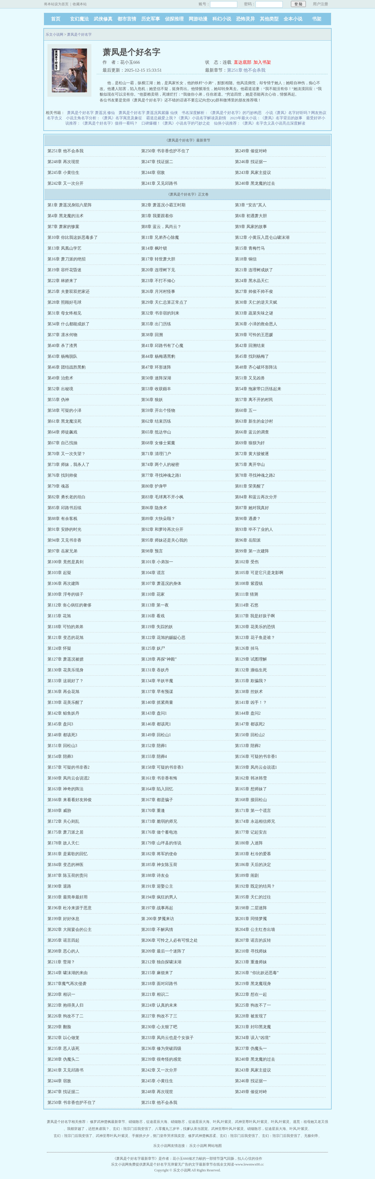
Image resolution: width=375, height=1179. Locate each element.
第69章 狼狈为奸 (250, 443)
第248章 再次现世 (63, 162)
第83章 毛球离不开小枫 (162, 497)
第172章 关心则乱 (63, 821)
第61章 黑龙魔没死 (64, 421)
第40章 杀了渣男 (62, 345)
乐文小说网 (54, 34)
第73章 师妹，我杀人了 (68, 464)
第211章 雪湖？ (61, 962)
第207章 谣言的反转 (253, 940)
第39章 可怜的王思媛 (254, 335)
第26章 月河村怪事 (158, 291)
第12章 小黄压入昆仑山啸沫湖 (262, 237)
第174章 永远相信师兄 (255, 821)
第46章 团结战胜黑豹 (66, 367)
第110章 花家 (153, 594)
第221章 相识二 (155, 994)
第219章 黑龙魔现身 (253, 983)
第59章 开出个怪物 (158, 410)
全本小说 (293, 18)
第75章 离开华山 (250, 464)
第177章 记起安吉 (251, 832)
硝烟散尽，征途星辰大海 (148, 1122)
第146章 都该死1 (156, 724)
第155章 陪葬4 (154, 756)
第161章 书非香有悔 (159, 778)
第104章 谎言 (153, 573)
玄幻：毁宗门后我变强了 (132, 1129)
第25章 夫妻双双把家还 (68, 291)
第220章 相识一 (61, 994)
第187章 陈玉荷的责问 (67, 875)
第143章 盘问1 (154, 713)
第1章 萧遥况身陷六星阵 (69, 205)
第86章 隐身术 (154, 508)
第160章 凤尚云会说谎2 (68, 778)
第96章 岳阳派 (248, 540)
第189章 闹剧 (247, 875)
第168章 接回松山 (251, 800)
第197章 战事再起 (157, 908)
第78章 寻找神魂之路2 (255, 475)
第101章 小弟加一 (157, 562)
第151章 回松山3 (62, 746)
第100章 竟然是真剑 (65, 562)
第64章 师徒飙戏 (62, 432)
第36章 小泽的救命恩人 (256, 324)
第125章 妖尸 (153, 648)
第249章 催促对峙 (251, 151)
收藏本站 (80, 4)
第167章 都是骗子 (157, 800)
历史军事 (150, 18)
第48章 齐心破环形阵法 (256, 367)
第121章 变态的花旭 (65, 637)
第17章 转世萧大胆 (158, 259)
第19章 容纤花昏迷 (64, 270)
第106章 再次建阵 (63, 583)
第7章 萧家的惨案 (63, 226)
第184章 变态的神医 (65, 864)
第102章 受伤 (247, 562)
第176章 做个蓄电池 (159, 832)
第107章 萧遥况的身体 (161, 583)
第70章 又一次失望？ (66, 454)
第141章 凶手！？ (251, 702)
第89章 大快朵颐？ (158, 518)
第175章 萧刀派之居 (65, 832)
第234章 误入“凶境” (252, 1037)
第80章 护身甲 (154, 486)
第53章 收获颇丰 (156, 389)
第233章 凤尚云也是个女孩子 (167, 1037)
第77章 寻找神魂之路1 (161, 475)
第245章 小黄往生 (63, 172)
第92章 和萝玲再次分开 (162, 529)
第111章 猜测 (246, 594)
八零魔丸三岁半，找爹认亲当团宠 (181, 1129)
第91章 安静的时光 (64, 529)
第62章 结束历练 (156, 421)
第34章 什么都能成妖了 (68, 324)
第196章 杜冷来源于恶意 (69, 908)
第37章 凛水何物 (62, 335)
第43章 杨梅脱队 (62, 356)
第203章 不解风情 (157, 929)
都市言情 (126, 18)
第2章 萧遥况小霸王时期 (163, 205)
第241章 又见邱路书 (159, 183)
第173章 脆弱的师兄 (159, 821)
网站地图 (215, 1146)
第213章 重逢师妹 (251, 962)
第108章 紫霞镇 (249, 583)
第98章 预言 (152, 551)
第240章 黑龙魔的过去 (255, 183)
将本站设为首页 (56, 4)
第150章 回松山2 (250, 735)
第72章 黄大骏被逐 (252, 454)
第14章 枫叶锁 (154, 248)
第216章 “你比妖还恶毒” (257, 973)
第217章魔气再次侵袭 (66, 983)
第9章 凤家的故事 (251, 226)
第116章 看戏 (153, 616)
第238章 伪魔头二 (63, 1059)
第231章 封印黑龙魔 (253, 1027)
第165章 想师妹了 (251, 789)
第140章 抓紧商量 (157, 702)
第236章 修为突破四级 (161, 1048)
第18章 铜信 (246, 259)
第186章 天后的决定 (253, 864)
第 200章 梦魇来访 (157, 919)
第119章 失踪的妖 (157, 627)
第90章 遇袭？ (248, 518)
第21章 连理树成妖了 (254, 270)
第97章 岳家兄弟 (62, 551)
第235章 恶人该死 (63, 1048)
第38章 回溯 (152, 335)
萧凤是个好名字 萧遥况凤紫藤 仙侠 (148, 112)
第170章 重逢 (153, 810)
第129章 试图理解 (251, 659)
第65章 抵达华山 (156, 432)
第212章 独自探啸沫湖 (161, 962)
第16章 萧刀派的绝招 (66, 259)
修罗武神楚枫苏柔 (202, 1136)
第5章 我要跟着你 (157, 216)
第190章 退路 (59, 886)
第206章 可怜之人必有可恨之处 (169, 940)
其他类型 (269, 18)
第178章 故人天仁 (63, 843)
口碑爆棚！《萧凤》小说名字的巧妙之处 (176, 123)
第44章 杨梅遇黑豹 (158, 356)
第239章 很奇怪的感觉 (161, 1059)
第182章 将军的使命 (159, 854)
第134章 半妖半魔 (157, 681)
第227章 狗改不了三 (159, 1016)
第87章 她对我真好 (252, 508)
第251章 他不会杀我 (246, 70)
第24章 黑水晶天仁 (252, 281)
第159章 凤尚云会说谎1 (256, 767)
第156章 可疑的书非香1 (256, 756)
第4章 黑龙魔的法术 (65, 216)
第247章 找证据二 (157, 162)
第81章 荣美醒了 (250, 486)
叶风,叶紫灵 (222, 1122)
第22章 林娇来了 (62, 281)
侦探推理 (174, 18)
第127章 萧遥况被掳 (65, 659)
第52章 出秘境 (60, 389)
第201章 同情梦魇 (251, 919)
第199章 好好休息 (63, 919)
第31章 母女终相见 (64, 313)
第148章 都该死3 (62, 735)
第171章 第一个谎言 (253, 810)
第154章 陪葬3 (60, 756)
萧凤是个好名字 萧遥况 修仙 (91, 112)
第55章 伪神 (58, 399)
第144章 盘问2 (248, 713)
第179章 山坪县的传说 (161, 843)
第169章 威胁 (59, 810)
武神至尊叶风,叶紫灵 (251, 1122)
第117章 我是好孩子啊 (255, 616)
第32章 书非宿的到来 (160, 313)
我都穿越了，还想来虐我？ (88, 1129)
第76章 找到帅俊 (62, 475)
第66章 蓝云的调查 (252, 432)
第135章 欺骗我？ (251, 681)
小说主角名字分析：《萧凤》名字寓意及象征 (104, 118)
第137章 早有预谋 (157, 691)
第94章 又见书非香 (64, 540)
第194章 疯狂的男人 (159, 897)
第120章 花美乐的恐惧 (255, 627)
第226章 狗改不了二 (65, 1016)
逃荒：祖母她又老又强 (310, 1122)
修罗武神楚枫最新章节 (107, 1122)
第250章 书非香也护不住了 (165, 151)
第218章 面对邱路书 (159, 983)
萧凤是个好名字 (79, 34)
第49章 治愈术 (60, 378)
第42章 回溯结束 (250, 345)
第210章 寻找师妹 (251, 951)
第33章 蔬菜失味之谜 (254, 313)
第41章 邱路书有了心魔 (162, 345)
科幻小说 (221, 18)
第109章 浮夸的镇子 (65, 594)
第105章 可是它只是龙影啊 (259, 573)
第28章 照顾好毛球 (64, 302)
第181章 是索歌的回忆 (67, 854)
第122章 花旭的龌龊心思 (163, 637)
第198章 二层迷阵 (251, 908)
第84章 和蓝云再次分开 (256, 497)
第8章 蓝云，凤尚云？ (161, 226)
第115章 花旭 (59, 616)
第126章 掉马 (247, 648)
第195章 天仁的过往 (253, 897)
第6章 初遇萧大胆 (251, 216)
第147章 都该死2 (250, 724)
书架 (316, 18)
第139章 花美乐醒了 (65, 702)
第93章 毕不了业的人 (254, 529)
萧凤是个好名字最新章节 (135, 1158)
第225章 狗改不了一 (253, 1005)
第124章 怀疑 (59, 648)
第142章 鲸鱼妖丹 (63, 713)
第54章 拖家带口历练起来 (258, 389)
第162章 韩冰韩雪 (251, 778)
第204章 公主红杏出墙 (255, 929)
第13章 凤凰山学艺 (64, 248)
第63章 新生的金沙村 (254, 421)
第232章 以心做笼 (63, 1037)
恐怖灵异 (245, 18)
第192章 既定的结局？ (255, 886)
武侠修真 (103, 18)
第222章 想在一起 (251, 994)
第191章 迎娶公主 (157, 886)
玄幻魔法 (79, 18)
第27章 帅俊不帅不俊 (254, 291)
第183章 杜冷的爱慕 (253, 854)
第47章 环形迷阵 (156, 367)
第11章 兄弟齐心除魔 (160, 237)
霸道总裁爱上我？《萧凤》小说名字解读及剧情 (186, 118)
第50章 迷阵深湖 (156, 378)
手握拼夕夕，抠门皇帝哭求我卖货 (158, 1136)
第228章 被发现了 (251, 1016)
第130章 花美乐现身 (65, 670)
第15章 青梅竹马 (250, 248)
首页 (55, 18)
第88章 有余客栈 (62, 518)
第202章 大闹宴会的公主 (69, 929)
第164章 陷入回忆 (157, 789)
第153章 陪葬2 (248, 746)
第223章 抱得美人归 (65, 1005)
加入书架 (262, 62)
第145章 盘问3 (60, 724)
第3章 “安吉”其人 (250, 205)
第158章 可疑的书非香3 (162, 767)
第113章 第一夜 (155, 605)
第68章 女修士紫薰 (158, 443)
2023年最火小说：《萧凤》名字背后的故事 (266, 118)
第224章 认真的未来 (159, 1005)
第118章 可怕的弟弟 (65, 627)
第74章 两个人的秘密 (160, 464)
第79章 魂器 (58, 486)
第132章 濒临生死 (251, 670)
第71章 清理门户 (156, 454)
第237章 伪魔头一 (251, 1048)
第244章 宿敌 (153, 172)
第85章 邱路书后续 (64, 508)
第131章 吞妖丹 (155, 670)
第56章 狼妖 (152, 399)
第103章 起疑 (59, 573)
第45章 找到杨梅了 (252, 356)
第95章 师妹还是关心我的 (164, 540)
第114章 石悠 (246, 605)
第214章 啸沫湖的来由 (67, 973)
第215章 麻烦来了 (157, 973)
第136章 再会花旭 (63, 691)
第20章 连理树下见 (158, 270)
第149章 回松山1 (156, 735)
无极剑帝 (311, 1136)
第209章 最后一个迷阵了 (163, 951)
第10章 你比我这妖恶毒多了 (72, 237)
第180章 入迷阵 (249, 843)
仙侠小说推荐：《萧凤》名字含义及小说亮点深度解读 (259, 123)
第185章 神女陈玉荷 (159, 864)
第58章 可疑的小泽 (64, 410)
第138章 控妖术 (249, 691)
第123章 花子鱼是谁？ (255, 637)
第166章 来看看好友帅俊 (69, 800)
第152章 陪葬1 (154, 746)
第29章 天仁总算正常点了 (164, 302)
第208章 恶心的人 (63, 951)
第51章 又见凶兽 (250, 378)
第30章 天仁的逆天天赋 (256, 302)
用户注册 (320, 4)
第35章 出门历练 (156, 324)
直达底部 (242, 62)
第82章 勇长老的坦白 (66, 497)
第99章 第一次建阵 (252, 551)
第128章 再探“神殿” (159, 659)
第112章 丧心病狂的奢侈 (69, 605)
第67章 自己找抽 (62, 443)
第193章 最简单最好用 (67, 897)
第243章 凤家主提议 (253, 172)
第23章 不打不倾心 (158, 281)
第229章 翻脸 (59, 1027)
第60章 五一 (246, 410)
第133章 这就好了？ (65, 681)
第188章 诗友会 (155, 875)
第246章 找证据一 (251, 162)
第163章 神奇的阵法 (65, 789)
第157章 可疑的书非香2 (68, 767)
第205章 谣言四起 (63, 940)
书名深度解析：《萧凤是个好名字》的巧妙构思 (222, 112)
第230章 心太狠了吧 (159, 1027)
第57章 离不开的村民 (254, 399)
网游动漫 (198, 18)
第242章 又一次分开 (65, 183)
